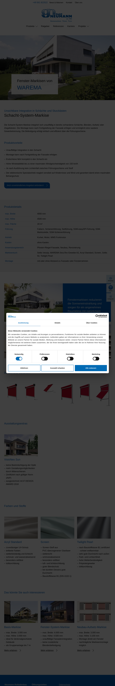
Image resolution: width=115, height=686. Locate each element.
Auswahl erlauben (57, 368)
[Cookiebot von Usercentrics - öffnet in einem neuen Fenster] (97, 316)
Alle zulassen (90, 368)
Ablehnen (24, 368)
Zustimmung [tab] (23, 323)
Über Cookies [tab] (91, 323)
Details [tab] (57, 323)
